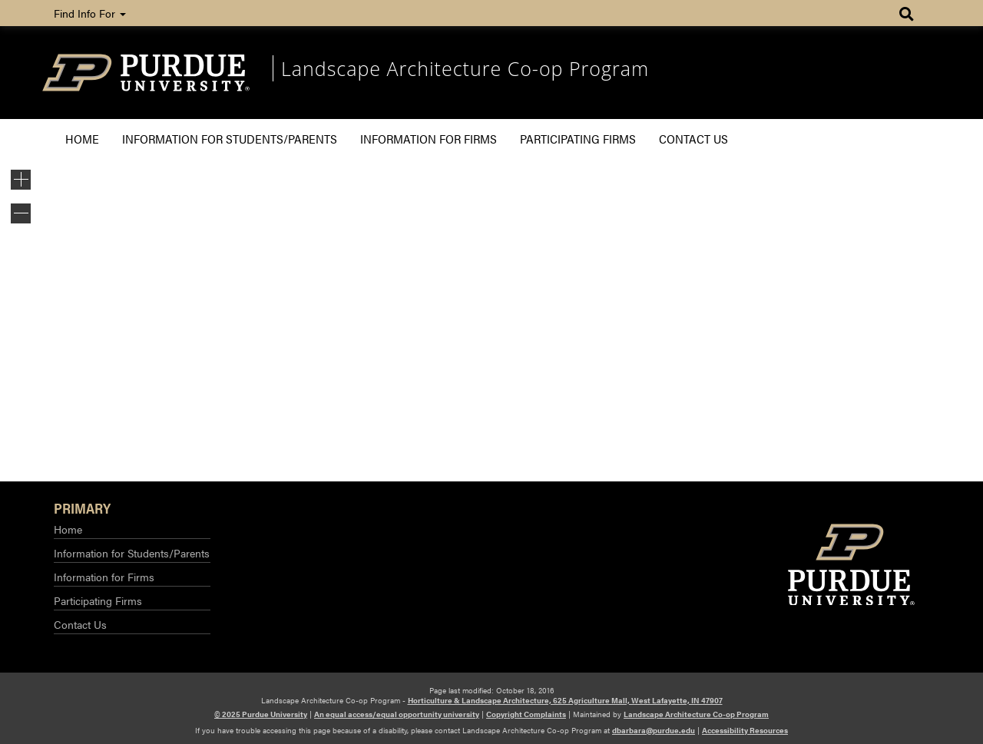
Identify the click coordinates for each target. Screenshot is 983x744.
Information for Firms (428, 138)
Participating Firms (578, 138)
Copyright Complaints (526, 714)
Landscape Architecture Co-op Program (465, 68)
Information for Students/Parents (229, 138)
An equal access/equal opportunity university (396, 714)
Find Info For (90, 13)
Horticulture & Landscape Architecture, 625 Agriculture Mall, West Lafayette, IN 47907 (565, 700)
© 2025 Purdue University (260, 714)
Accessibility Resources (745, 730)
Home (82, 138)
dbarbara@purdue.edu (653, 730)
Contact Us (693, 138)
